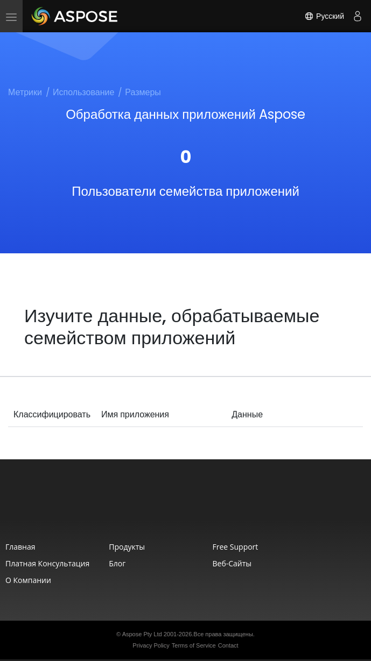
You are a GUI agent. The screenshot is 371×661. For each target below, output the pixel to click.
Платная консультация (47, 563)
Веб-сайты (232, 563)
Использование (83, 92)
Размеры (143, 92)
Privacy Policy (150, 645)
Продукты (127, 547)
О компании (28, 580)
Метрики (25, 92)
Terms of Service (194, 645)
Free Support (235, 547)
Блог (117, 563)
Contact (228, 645)
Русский (324, 16)
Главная (20, 547)
